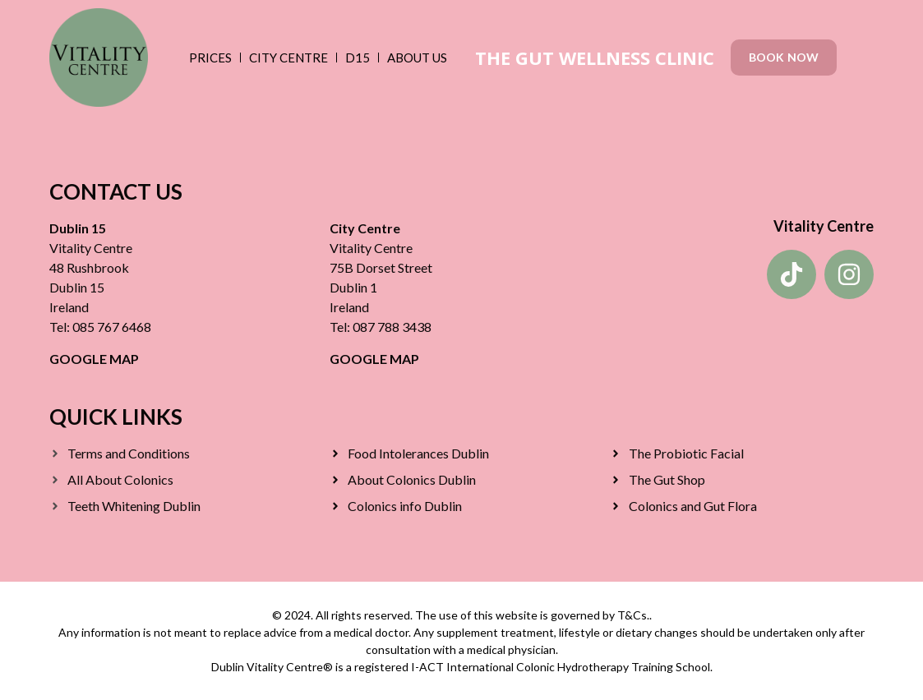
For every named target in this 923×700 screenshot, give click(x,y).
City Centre (288, 57)
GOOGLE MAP (94, 358)
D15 (357, 57)
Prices (210, 57)
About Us (417, 57)
